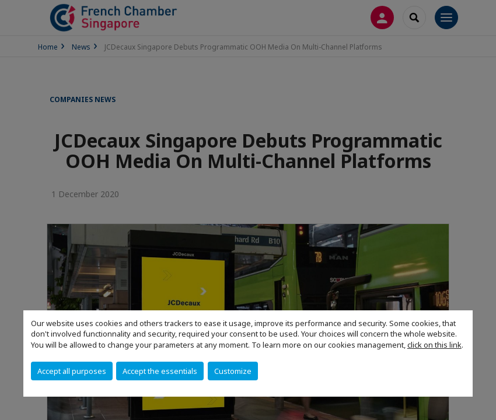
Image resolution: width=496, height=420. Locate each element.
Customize (233, 371)
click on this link (434, 345)
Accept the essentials (160, 371)
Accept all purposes (71, 371)
